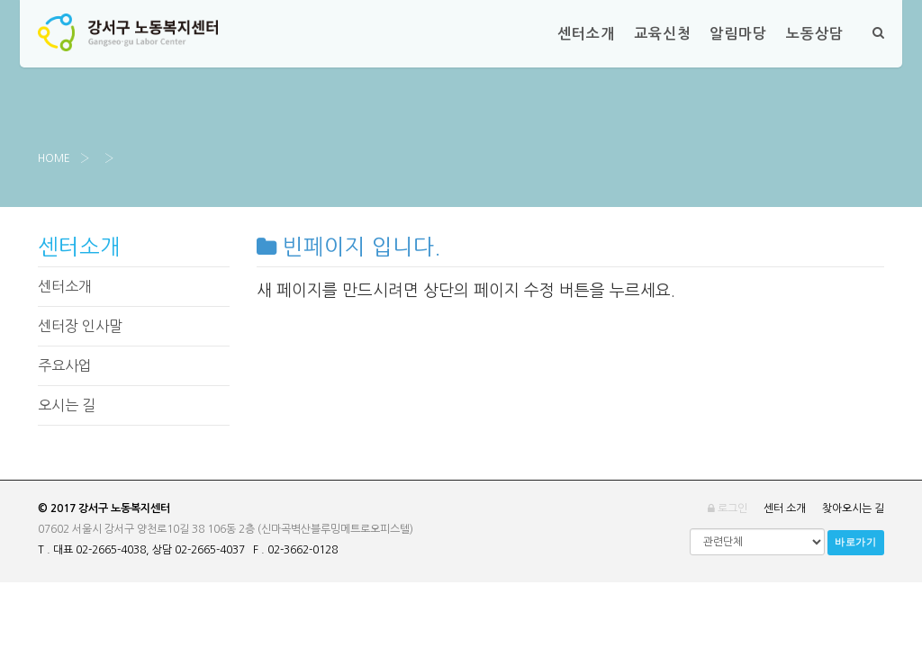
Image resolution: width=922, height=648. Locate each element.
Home (54, 158)
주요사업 (65, 365)
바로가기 (856, 542)
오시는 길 (66, 405)
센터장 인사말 (80, 326)
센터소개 (65, 286)
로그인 (727, 508)
